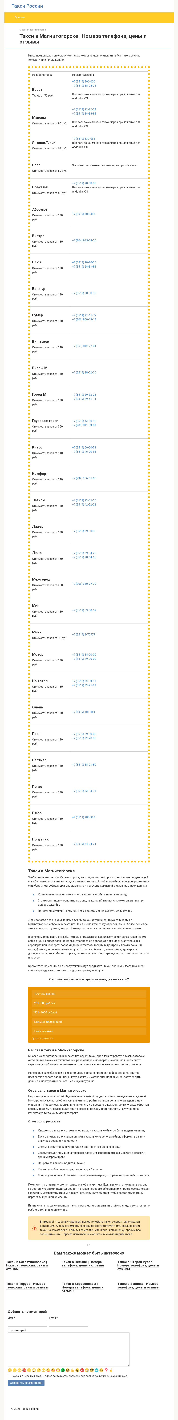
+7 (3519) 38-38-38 (84, 293)
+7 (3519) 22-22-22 (84, 109)
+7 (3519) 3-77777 (83, 634)
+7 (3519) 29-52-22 (84, 394)
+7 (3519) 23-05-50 (84, 500)
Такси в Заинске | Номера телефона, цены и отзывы (138, 1286)
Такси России (27, 6)
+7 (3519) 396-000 (83, 81)
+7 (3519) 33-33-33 (84, 681)
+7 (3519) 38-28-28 (84, 85)
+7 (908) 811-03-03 (84, 425)
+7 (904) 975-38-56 (84, 240)
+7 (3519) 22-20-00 (84, 738)
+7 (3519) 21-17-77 (84, 315)
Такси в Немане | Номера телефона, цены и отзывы (83, 1263)
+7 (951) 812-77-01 (84, 346)
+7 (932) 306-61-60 (84, 478)
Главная (20, 17)
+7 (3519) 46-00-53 (84, 451)
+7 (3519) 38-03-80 (84, 764)
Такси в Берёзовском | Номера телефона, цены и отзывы (82, 1287)
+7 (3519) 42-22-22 (84, 504)
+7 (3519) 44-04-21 (84, 844)
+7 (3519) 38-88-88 (84, 113)
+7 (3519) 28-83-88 (84, 266)
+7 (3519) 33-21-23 (84, 685)
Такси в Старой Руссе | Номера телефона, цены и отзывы (138, 1265)
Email (53, 1318)
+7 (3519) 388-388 (83, 214)
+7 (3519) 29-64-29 (84, 553)
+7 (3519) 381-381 (83, 711)
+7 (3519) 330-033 (83, 138)
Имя (11, 1318)
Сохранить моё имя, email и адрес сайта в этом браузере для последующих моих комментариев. (70, 1376)
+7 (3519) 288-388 (83, 817)
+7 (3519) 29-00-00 (84, 658)
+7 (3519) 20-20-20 (84, 262)
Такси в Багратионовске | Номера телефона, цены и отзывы (27, 1265)
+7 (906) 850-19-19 (84, 319)
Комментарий (17, 1330)
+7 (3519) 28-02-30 (84, 372)
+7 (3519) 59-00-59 (84, 610)
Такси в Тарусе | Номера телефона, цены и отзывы (27, 1286)
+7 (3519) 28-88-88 (84, 183)
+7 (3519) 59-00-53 (84, 447)
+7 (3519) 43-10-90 (84, 421)
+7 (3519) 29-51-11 (84, 398)
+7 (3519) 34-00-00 (84, 654)
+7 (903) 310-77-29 (84, 583)
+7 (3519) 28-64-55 (84, 557)
